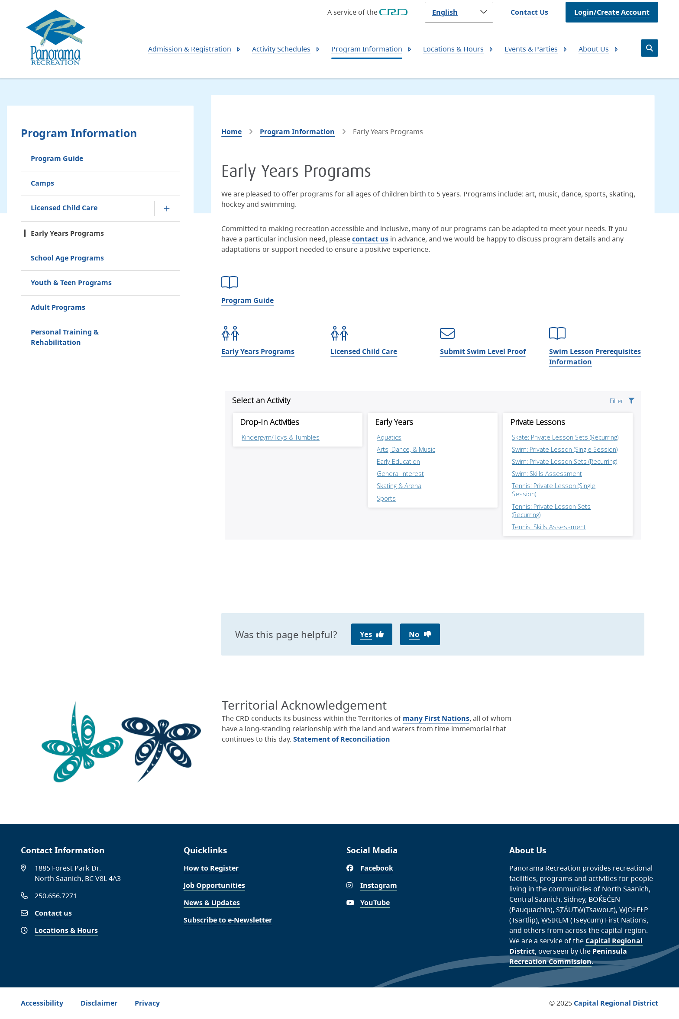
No (414, 634)
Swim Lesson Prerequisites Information (595, 356)
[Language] (459, 12)
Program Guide (57, 158)
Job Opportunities (214, 885)
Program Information (366, 49)
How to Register (211, 868)
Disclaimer (99, 1003)
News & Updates (212, 902)
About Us (594, 49)
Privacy (147, 1003)
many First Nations (436, 718)
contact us (370, 239)
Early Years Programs (67, 233)
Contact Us (529, 12)
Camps (42, 183)
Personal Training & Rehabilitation (65, 337)
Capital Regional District (616, 1003)
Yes (366, 634)
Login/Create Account (612, 12)
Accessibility (42, 1003)
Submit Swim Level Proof (483, 351)
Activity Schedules (281, 49)
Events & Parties (531, 49)
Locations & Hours (453, 49)
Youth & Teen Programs (71, 282)
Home (231, 131)
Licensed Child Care (64, 207)
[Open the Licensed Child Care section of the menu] (166, 209)
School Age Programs (67, 258)
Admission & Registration (189, 49)
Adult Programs (58, 307)
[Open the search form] (649, 48)
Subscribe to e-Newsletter (228, 920)
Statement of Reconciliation (341, 739)
